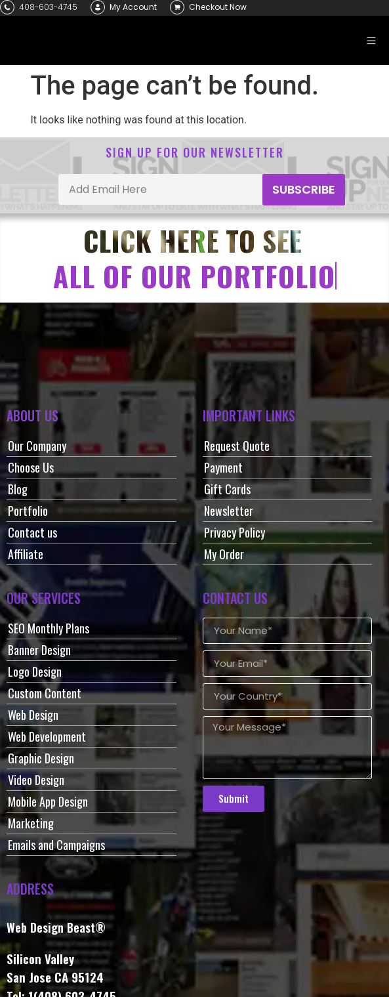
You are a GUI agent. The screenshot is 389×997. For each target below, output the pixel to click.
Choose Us (31, 467)
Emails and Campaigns (56, 844)
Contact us (32, 532)
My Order (224, 553)
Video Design (36, 779)
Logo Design (35, 671)
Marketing (31, 823)
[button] (370, 40)
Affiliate (25, 553)
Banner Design (39, 649)
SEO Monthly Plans (48, 628)
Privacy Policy (234, 532)
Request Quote (237, 445)
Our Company (37, 445)
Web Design (33, 714)
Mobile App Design (48, 801)
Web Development (47, 736)
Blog (18, 489)
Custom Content (44, 693)
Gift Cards (227, 489)
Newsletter (228, 510)
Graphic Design (41, 758)
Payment (223, 467)
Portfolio (28, 510)
